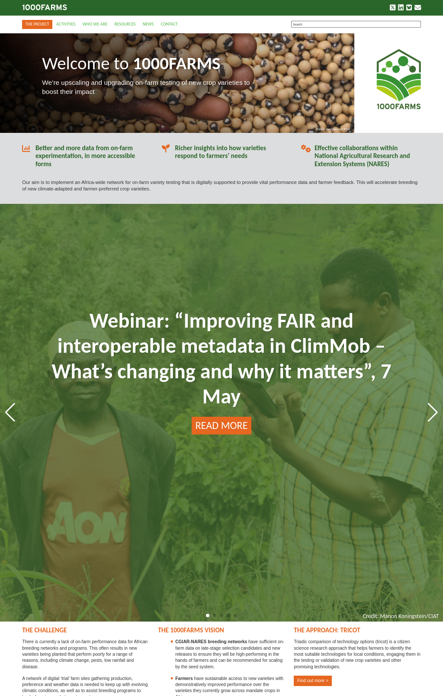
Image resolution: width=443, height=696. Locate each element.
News (148, 24)
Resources (125, 24)
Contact (169, 24)
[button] (207, 615)
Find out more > (312, 680)
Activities (65, 24)
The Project (37, 24)
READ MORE (221, 425)
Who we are (95, 24)
